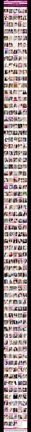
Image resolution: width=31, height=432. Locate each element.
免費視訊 (7, 13)
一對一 (17, 135)
